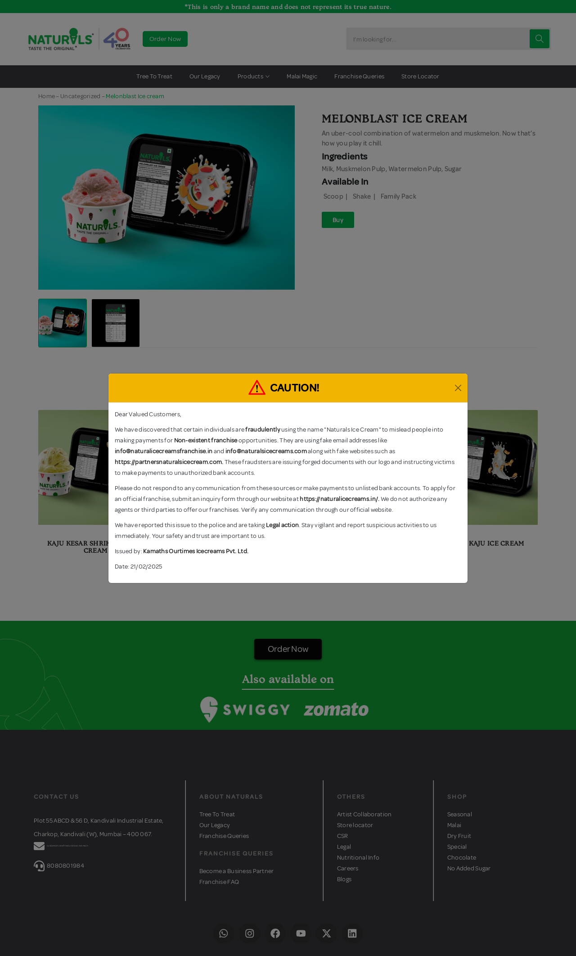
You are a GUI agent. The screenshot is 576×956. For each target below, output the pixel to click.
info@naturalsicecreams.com (266, 451)
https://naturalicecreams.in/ (339, 499)
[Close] (458, 388)
